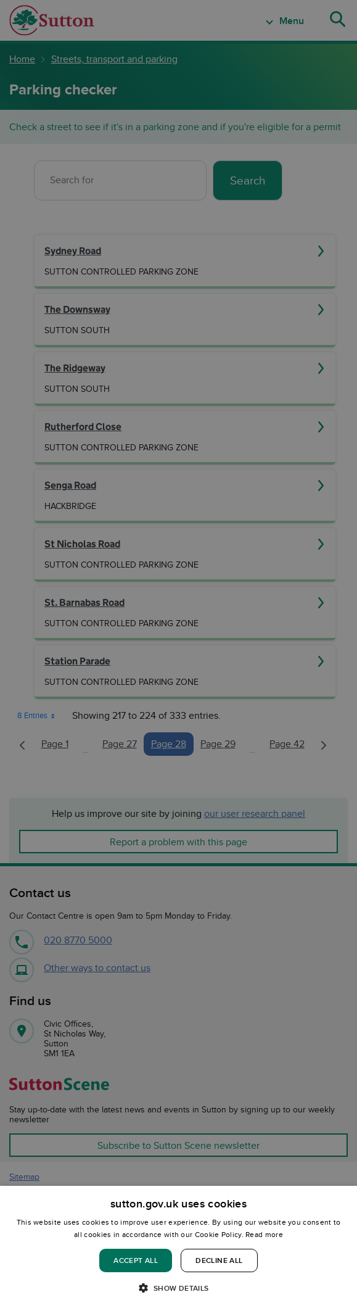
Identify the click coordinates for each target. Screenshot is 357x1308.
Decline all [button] (218, 1260)
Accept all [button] (135, 1260)
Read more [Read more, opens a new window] (264, 1234)
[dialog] (178, 1247)
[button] (178, 1287)
